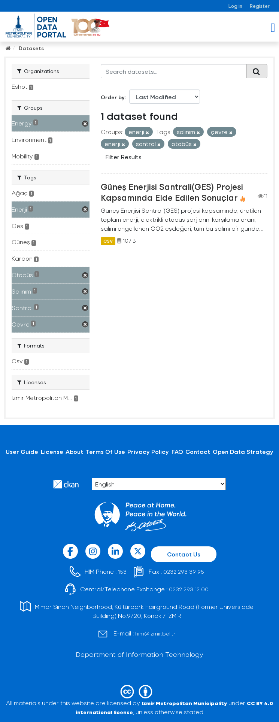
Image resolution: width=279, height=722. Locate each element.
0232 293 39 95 (183, 571)
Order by (113, 97)
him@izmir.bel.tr (155, 633)
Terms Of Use (105, 451)
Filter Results (124, 157)
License (52, 451)
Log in (235, 6)
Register (260, 6)
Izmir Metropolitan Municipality (184, 703)
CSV (108, 241)
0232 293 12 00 (189, 589)
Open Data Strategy (243, 451)
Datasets (31, 48)
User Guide (22, 451)
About (74, 451)
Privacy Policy (148, 451)
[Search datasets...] (174, 71)
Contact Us (183, 554)
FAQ (177, 451)
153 (122, 571)
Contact (197, 451)
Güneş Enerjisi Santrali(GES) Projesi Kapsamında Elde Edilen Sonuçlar (172, 192)
